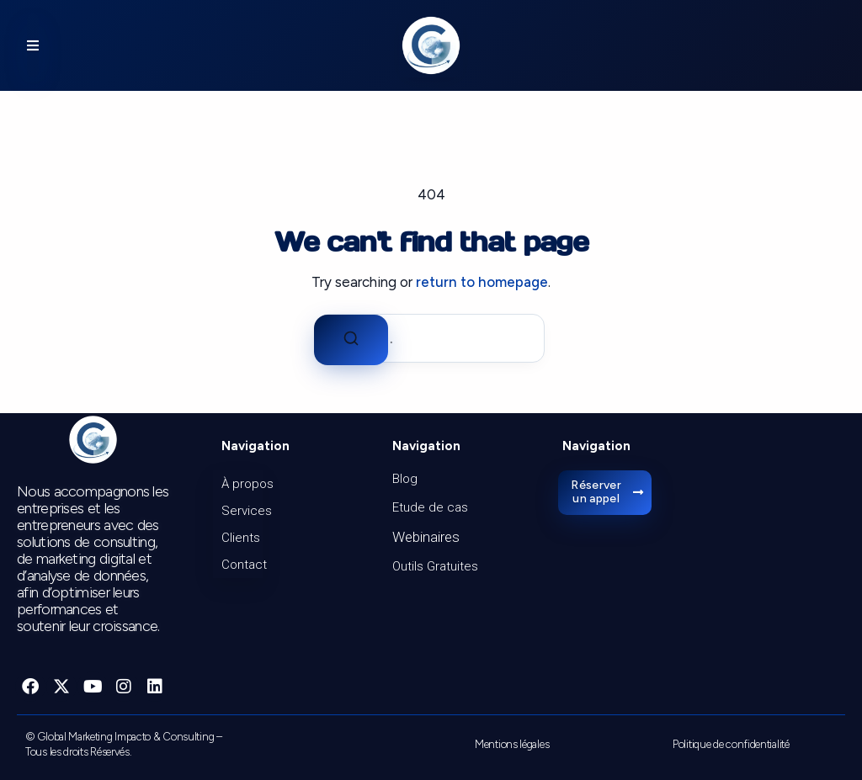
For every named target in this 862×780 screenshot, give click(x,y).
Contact (242, 564)
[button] (33, 45)
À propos (242, 483)
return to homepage (482, 281)
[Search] (351, 340)
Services (242, 510)
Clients (240, 537)
